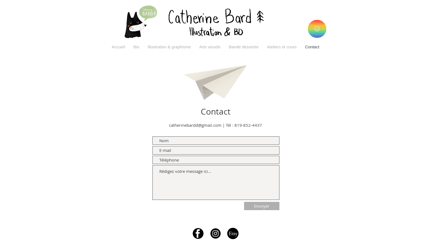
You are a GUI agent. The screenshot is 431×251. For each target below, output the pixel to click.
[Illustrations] (317, 29)
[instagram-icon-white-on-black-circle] (215, 233)
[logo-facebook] (198, 233)
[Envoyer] (261, 206)
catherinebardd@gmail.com (195, 125)
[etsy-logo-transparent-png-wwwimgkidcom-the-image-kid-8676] (233, 233)
